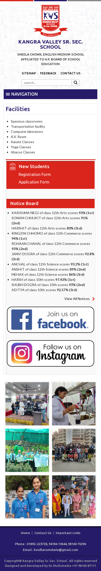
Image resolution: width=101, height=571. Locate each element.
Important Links (68, 533)
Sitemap (29, 73)
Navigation (24, 93)
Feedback (48, 73)
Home (25, 533)
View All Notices (77, 299)
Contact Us (70, 73)
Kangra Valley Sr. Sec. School (50, 21)
